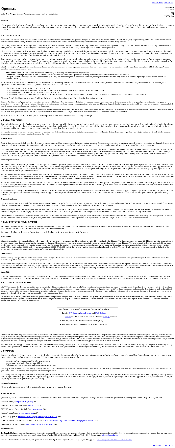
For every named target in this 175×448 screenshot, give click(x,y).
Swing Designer (86, 313)
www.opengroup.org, (26, 413)
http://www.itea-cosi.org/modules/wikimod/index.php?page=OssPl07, (70, 420)
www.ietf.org (37, 409)
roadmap (106, 317)
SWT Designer (74, 313)
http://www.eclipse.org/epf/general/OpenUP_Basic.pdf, (37, 417)
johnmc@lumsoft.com (110, 435)
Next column (168, 3)
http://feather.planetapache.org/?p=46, (39, 424)
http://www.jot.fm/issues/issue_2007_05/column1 (114, 440)
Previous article (157, 3)
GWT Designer (100, 313)
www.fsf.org (31, 405)
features (68, 317)
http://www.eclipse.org (24, 401)
